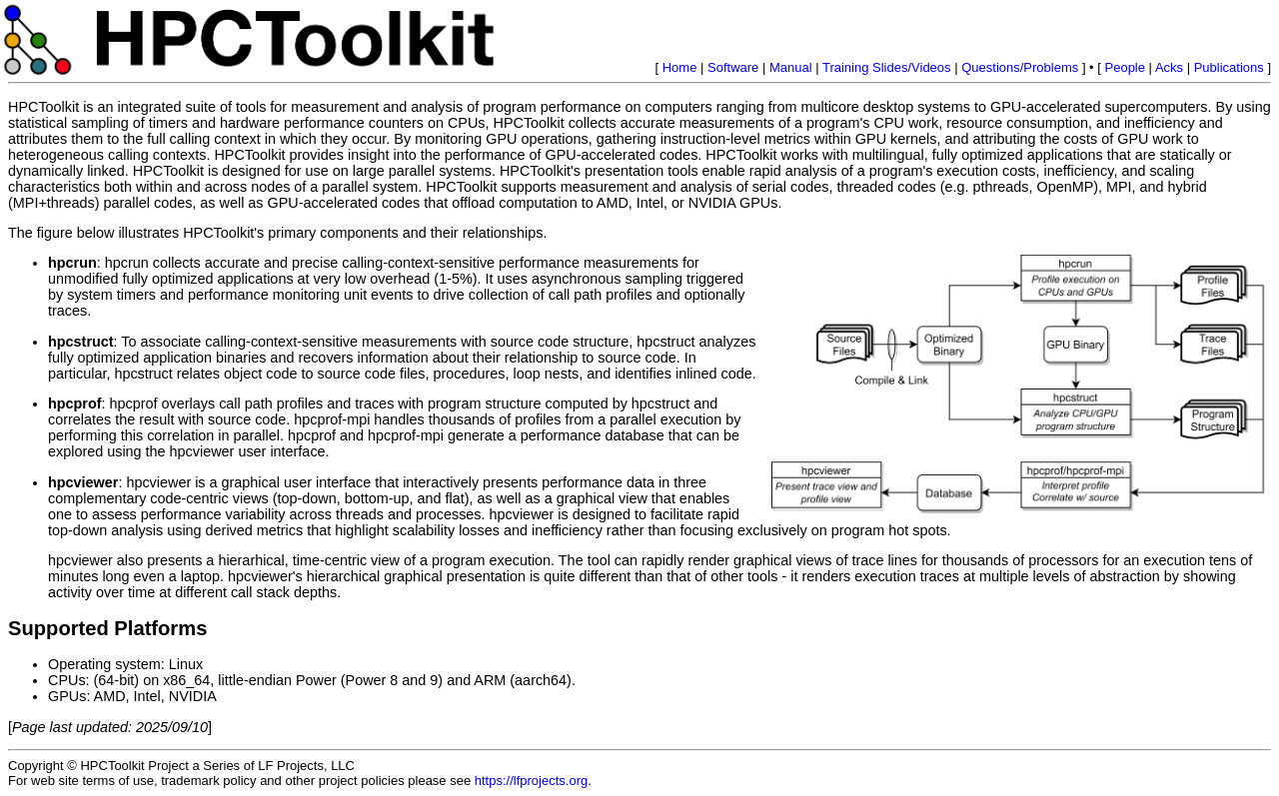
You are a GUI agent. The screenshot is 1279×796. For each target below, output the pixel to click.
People (1125, 67)
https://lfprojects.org (531, 780)
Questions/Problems (1019, 67)
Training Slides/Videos (886, 67)
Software (732, 67)
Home (679, 67)
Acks (1169, 67)
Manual (790, 67)
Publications (1229, 67)
